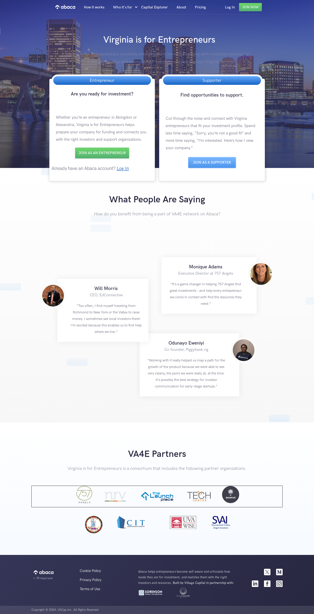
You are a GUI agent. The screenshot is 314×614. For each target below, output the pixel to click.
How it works (94, 7)
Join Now (250, 7)
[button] (125, 7)
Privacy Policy (90, 580)
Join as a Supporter (212, 162)
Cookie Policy (90, 571)
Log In (230, 7)
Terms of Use (90, 589)
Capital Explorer (154, 7)
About (181, 7)
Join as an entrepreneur (102, 153)
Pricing (200, 7)
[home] (65, 7)
